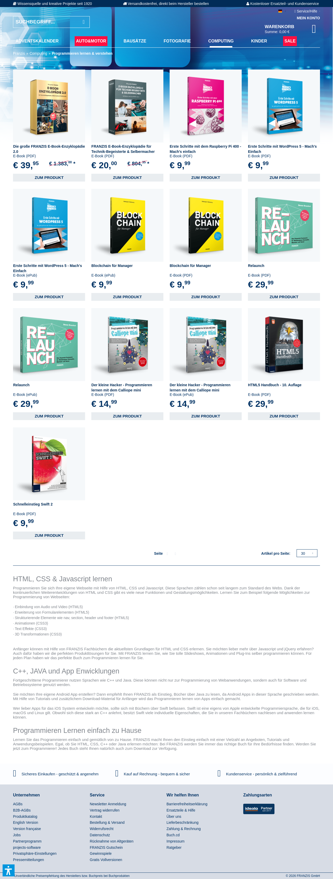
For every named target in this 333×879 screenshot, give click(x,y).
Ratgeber (174, 847)
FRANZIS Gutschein (106, 847)
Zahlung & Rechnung (183, 829)
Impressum (175, 841)
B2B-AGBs (22, 810)
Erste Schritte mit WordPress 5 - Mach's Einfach (282, 149)
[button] (9, 870)
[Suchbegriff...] (51, 22)
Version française (27, 829)
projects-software (27, 847)
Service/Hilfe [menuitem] (306, 11)
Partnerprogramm (27, 841)
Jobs (17, 835)
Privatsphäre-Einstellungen (34, 853)
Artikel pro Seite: (275, 553)
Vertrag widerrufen (104, 810)
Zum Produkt (49, 177)
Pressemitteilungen (28, 860)
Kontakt (96, 816)
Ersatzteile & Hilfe (180, 810)
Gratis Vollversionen (106, 860)
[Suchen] (83, 22)
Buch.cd (173, 835)
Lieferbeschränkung (182, 822)
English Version (25, 822)
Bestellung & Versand (107, 822)
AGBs (18, 804)
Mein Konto (308, 18)
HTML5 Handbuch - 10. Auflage (275, 385)
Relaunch (256, 266)
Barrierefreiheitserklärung (186, 804)
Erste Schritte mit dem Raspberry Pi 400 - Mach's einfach (205, 149)
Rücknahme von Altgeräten (111, 841)
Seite (158, 553)
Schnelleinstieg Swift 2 (33, 504)
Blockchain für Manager (112, 266)
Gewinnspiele (101, 853)
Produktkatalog (25, 816)
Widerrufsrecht (101, 829)
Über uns (173, 816)
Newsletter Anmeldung (108, 804)
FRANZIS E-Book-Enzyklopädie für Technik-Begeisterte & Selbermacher (123, 149)
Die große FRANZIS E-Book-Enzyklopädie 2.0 (49, 149)
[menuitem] (37, 41)
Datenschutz (100, 835)
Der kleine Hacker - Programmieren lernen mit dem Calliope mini (121, 387)
